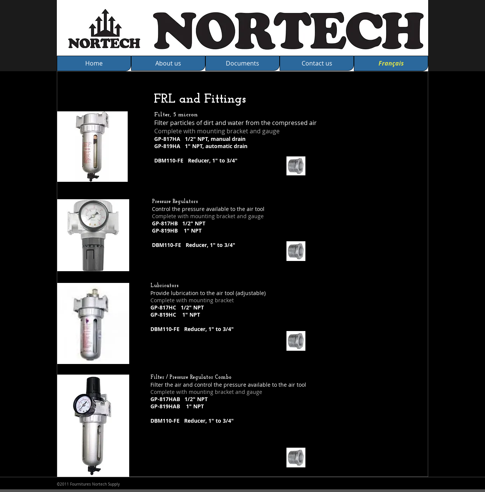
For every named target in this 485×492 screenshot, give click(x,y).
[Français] (391, 63)
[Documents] (242, 63)
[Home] (94, 63)
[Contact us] (317, 63)
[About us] (168, 63)
